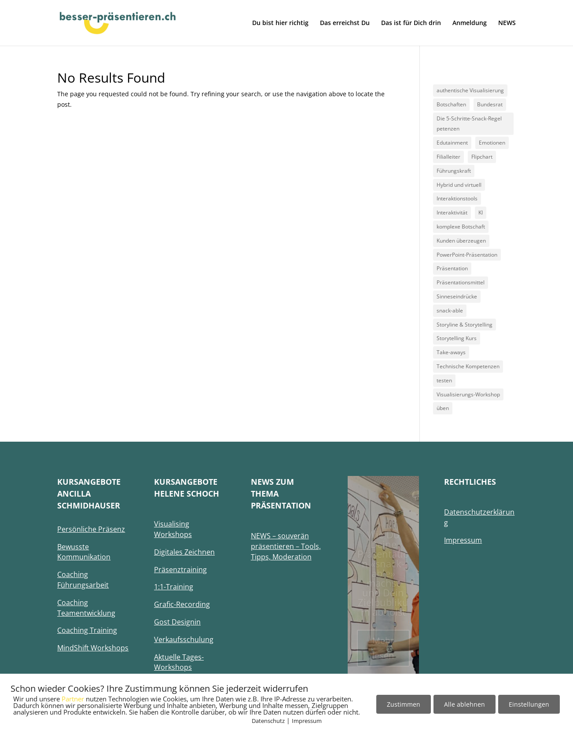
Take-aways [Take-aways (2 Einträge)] (451, 352)
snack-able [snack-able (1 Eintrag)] (450, 310)
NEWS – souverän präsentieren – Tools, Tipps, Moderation (286, 546)
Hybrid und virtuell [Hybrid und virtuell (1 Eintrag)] (459, 185)
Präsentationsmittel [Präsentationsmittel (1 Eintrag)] (461, 282)
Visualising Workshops (173, 529)
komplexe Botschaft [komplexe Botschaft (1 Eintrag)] (461, 226)
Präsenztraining (180, 569)
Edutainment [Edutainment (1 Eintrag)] (452, 142)
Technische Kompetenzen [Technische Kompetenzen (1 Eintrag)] (468, 366)
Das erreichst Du (345, 23)
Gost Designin (177, 622)
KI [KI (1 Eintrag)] (480, 212)
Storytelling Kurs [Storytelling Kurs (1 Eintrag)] (457, 338)
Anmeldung (469, 23)
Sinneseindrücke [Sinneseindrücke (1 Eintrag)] (457, 296)
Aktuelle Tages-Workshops (179, 662)
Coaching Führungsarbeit (83, 580)
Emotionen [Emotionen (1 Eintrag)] (492, 142)
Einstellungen (529, 704)
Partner (73, 698)
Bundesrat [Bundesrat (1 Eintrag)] (490, 104)
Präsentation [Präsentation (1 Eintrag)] (452, 268)
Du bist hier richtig (280, 23)
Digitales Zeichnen (184, 552)
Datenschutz (268, 721)
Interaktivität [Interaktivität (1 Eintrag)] (452, 212)
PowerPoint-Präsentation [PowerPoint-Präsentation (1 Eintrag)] (467, 254)
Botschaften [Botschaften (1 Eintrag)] (451, 104)
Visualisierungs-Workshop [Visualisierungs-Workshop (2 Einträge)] (468, 394)
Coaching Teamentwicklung (86, 608)
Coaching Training (87, 630)
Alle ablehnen (464, 704)
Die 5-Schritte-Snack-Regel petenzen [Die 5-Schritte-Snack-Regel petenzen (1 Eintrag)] (469, 124)
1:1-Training (173, 587)
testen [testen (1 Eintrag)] (444, 380)
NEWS (507, 23)
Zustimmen (403, 704)
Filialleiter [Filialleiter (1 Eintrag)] (448, 156)
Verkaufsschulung (183, 639)
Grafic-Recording (182, 604)
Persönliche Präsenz (91, 529)
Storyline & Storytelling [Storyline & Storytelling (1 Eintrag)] (464, 324)
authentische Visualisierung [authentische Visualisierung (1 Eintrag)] (470, 90)
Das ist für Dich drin (411, 23)
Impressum (307, 721)
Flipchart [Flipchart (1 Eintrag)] (481, 156)
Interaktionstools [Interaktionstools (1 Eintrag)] (457, 198)
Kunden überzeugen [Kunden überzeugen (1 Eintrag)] (461, 240)
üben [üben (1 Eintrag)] (443, 408)
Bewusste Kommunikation (83, 552)
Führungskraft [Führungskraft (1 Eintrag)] (454, 170)
